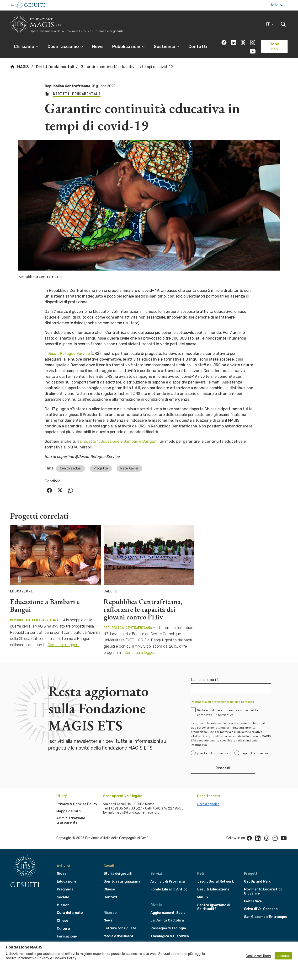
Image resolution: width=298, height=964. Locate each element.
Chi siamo (26, 46)
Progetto (101, 468)
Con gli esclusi (70, 468)
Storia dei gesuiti (118, 874)
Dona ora (274, 46)
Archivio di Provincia (167, 881)
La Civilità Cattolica (167, 920)
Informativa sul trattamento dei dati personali (222, 701)
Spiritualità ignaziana (122, 881)
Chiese (62, 921)
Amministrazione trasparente (70, 820)
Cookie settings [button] (258, 956)
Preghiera (65, 889)
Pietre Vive (253, 901)
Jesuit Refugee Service (69, 353)
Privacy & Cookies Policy (76, 804)
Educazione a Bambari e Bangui (45, 605)
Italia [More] (277, 5)
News (98, 46)
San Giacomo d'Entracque (265, 917)
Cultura (63, 929)
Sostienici (167, 46)
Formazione (67, 936)
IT (270, 24)
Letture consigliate (120, 928)
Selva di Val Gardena (261, 909)
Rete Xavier (129, 468)
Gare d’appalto (208, 804)
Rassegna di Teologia (168, 928)
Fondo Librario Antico (168, 889)
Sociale (63, 897)
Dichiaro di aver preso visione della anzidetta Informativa (227, 712)
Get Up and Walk (257, 881)
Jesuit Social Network (215, 881)
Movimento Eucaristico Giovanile (263, 891)
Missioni (63, 905)
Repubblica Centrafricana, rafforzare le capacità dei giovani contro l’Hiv (143, 609)
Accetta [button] (283, 956)
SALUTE (110, 591)
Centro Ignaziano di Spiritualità (213, 907)
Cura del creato (70, 913)
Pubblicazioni (128, 46)
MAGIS (19, 66)
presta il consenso (212, 753)
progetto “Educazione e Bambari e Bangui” (118, 441)
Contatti (197, 46)
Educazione (66, 881)
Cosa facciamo (66, 46)
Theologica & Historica (169, 936)
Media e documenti (119, 936)
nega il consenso (254, 753)
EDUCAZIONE (21, 591)
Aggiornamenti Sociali (168, 913)
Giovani (63, 874)
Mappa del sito (68, 811)
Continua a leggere (64, 645)
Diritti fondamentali (55, 66)
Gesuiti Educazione (213, 889)
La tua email (205, 680)
